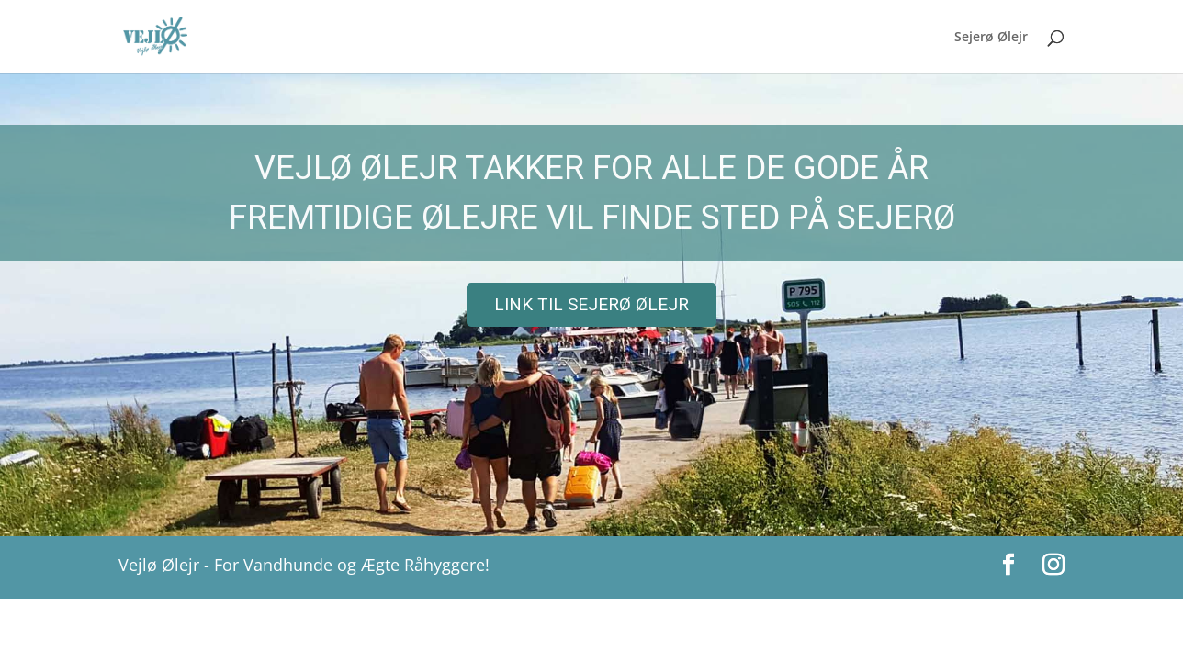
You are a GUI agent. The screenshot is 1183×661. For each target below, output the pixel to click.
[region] (591, 304)
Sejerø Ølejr (991, 37)
